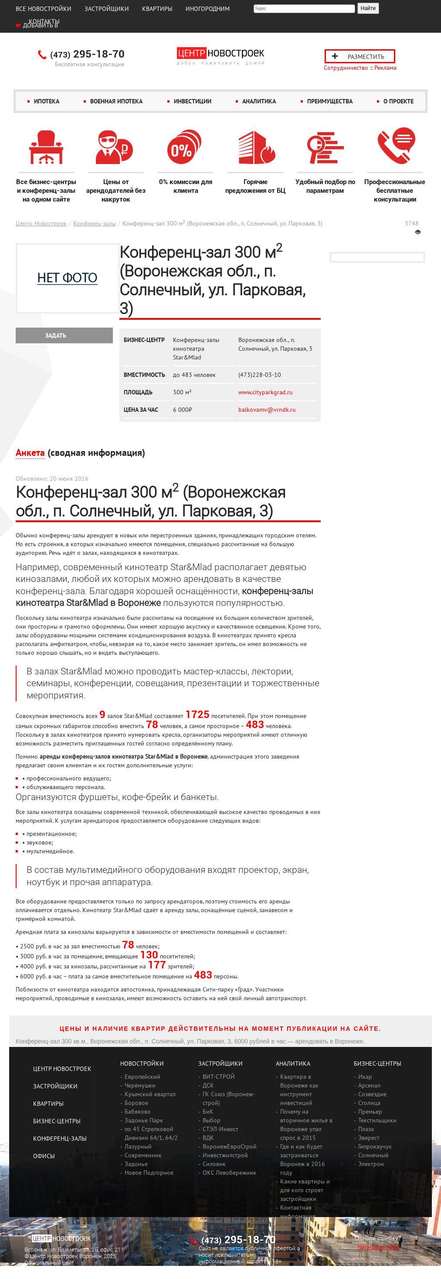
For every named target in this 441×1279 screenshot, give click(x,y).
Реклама (385, 68)
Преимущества (330, 101)
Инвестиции (192, 101)
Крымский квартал (150, 1094)
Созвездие (372, 1094)
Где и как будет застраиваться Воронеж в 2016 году (302, 1159)
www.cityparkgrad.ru (265, 392)
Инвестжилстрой (225, 1155)
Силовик (214, 1164)
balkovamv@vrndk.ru (267, 410)
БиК (208, 1111)
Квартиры (157, 9)
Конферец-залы (94, 223)
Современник (143, 1155)
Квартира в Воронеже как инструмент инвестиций (299, 1090)
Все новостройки (43, 9)
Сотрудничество (346, 68)
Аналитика (259, 101)
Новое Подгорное (149, 1172)
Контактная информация (297, 1212)
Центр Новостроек (41, 223)
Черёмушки (140, 1085)
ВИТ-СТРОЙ (219, 1077)
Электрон (371, 1164)
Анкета (30, 452)
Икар (365, 1077)
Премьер (370, 1111)
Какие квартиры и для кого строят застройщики (305, 1190)
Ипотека (46, 101)
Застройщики (107, 9)
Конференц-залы (60, 1138)
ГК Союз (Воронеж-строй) (229, 1098)
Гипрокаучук (375, 1146)
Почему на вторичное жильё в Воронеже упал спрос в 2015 (306, 1125)
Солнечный (373, 1155)
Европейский (142, 1077)
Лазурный (138, 1146)
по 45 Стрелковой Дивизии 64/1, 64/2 (151, 1133)
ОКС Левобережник (229, 1172)
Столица (369, 1103)
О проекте (398, 101)
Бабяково (138, 1111)
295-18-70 (87, 54)
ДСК (208, 1085)
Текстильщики (377, 1120)
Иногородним (208, 9)
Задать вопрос (56, 337)
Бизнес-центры (57, 1121)
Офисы (44, 1156)
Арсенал (369, 1085)
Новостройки (142, 1063)
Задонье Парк (144, 1120)
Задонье (136, 1164)
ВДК (208, 1138)
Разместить (366, 57)
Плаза (366, 1129)
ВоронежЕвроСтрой (230, 1146)
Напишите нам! (378, 1247)
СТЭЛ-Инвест (220, 1129)
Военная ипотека (116, 101)
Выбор (211, 1120)
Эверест (369, 1138)
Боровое (136, 1103)
